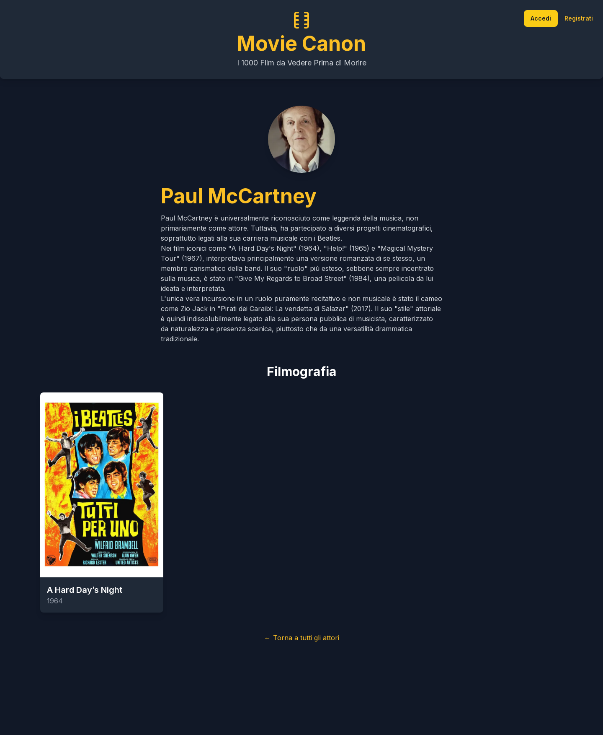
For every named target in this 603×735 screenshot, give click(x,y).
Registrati (578, 18)
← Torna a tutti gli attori (301, 638)
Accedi (541, 18)
